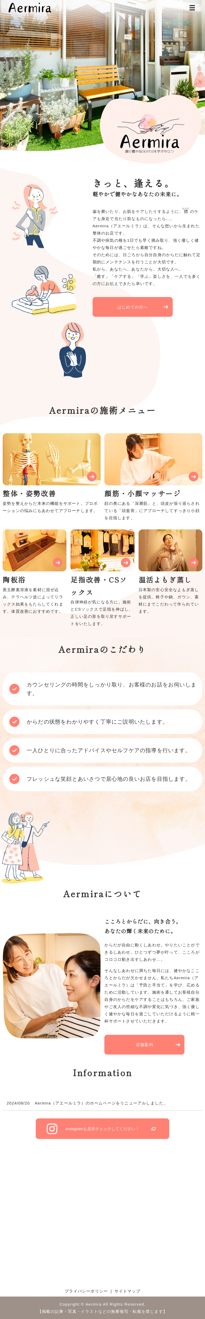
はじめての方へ (132, 307)
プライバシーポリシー (86, 1291)
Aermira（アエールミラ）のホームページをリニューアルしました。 (101, 1103)
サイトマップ (127, 1291)
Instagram (103, 1128)
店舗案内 (144, 1044)
